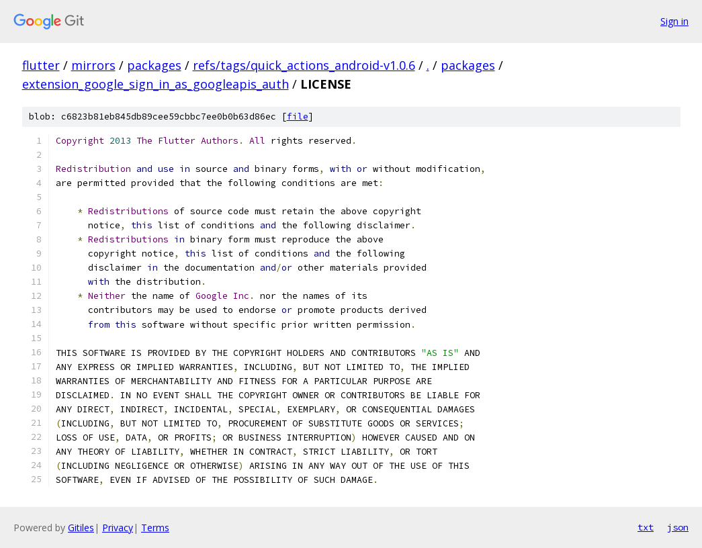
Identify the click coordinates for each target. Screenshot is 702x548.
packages (154, 65)
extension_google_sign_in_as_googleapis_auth (155, 84)
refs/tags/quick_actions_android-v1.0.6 (304, 65)
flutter (41, 65)
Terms (155, 527)
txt (646, 527)
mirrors (93, 65)
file (297, 116)
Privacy (117, 527)
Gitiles (81, 527)
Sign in (674, 21)
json (678, 527)
